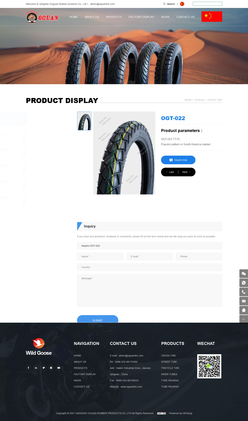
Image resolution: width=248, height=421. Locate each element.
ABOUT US (92, 17)
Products (199, 100)
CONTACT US (186, 17)
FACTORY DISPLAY (141, 17)
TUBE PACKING (42, 197)
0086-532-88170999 (126, 362)
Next (184, 172)
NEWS (165, 17)
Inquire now (180, 160)
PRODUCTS (114, 17)
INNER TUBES (40, 166)
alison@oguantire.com (102, 4)
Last (171, 172)
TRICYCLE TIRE (42, 150)
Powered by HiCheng (180, 413)
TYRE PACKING (42, 181)
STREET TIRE (40, 134)
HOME (74, 17)
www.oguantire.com (131, 386)
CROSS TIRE (215, 100)
